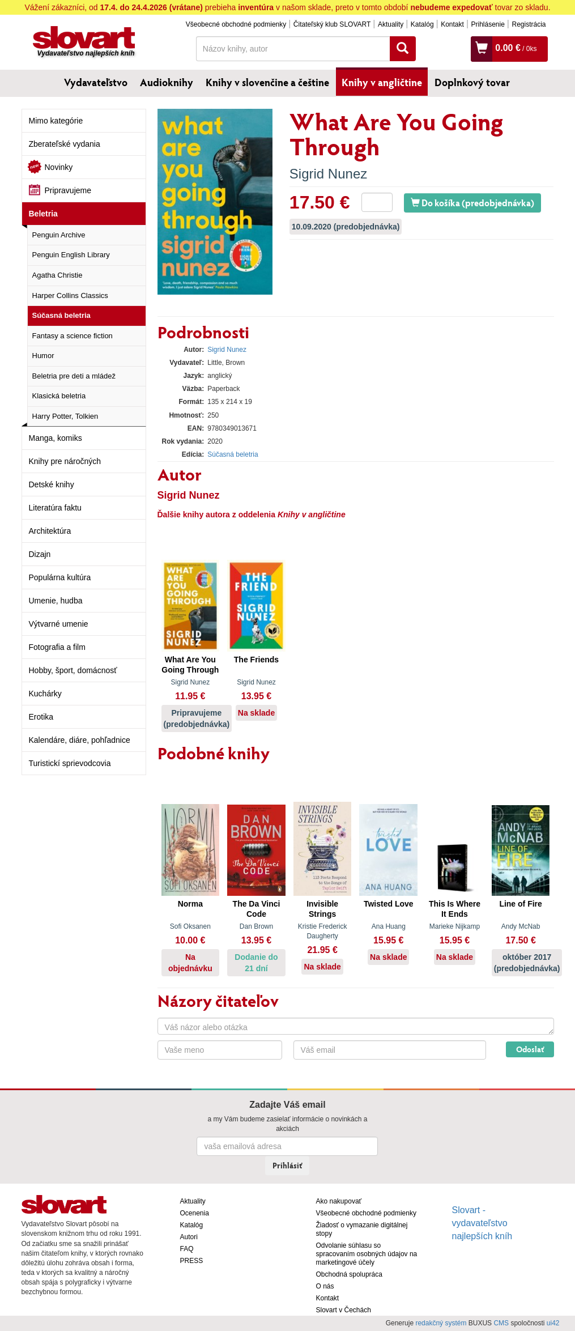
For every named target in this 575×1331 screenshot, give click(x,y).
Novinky (59, 167)
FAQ (187, 1249)
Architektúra (50, 530)
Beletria (43, 213)
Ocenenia (194, 1213)
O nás (325, 1286)
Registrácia (529, 24)
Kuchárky (45, 693)
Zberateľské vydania (64, 143)
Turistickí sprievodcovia (70, 763)
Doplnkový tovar (472, 82)
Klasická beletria (59, 396)
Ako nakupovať (339, 1201)
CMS (501, 1323)
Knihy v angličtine (382, 82)
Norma (190, 903)
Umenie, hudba (56, 600)
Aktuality (390, 24)
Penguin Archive (59, 235)
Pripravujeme (68, 190)
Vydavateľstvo (95, 82)
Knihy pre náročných (65, 461)
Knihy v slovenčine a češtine (267, 82)
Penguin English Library (71, 254)
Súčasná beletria (61, 315)
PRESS (191, 1261)
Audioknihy (166, 82)
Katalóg (422, 24)
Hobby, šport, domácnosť (73, 670)
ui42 (553, 1323)
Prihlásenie (487, 24)
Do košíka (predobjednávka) (472, 203)
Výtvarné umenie (58, 623)
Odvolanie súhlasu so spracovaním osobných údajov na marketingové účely (367, 1253)
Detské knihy (51, 484)
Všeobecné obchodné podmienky (236, 24)
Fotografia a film (57, 647)
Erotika (41, 716)
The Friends (256, 659)
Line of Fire (520, 903)
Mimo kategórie (56, 120)
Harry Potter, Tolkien (65, 416)
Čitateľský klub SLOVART (331, 24)
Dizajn (40, 554)
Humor (43, 355)
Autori (189, 1237)
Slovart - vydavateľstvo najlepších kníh (482, 1223)
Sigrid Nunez (328, 173)
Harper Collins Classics (70, 295)
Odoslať (530, 1049)
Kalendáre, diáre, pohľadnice (79, 740)
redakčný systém (440, 1323)
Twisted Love (389, 903)
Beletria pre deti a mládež (74, 376)
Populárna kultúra (60, 577)
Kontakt (452, 24)
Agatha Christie (57, 275)
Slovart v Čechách (343, 1310)
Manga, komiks (55, 438)
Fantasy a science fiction (72, 335)
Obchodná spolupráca (349, 1274)
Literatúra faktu (55, 507)
